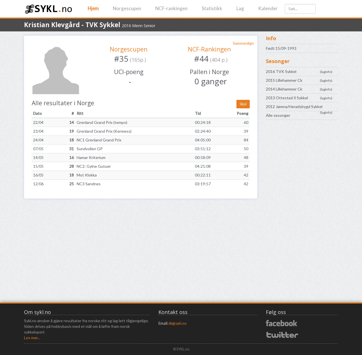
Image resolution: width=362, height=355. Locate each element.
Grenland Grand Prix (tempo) (102, 122)
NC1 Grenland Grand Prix (99, 139)
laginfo (326, 72)
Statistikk (212, 8)
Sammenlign (243, 43)
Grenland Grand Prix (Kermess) (104, 131)
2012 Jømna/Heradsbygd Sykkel (294, 106)
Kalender (268, 8)
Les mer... (32, 337)
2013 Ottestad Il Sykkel (287, 97)
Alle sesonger (278, 115)
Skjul (243, 104)
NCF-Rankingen (209, 49)
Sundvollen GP (90, 148)
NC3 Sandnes (89, 183)
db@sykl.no (177, 323)
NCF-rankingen (171, 8)
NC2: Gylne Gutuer (94, 166)
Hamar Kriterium (91, 157)
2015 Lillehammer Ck (284, 80)
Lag (240, 8)
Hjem (93, 8)
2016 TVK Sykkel (281, 71)
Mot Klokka (87, 175)
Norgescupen (127, 8)
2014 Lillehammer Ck (284, 89)
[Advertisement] (302, 213)
